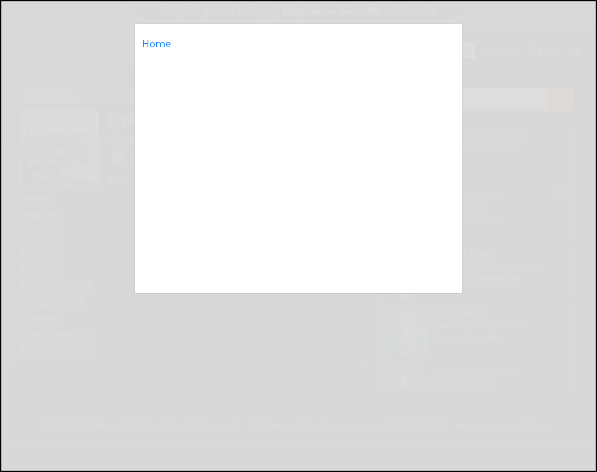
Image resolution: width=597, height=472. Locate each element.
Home (156, 44)
